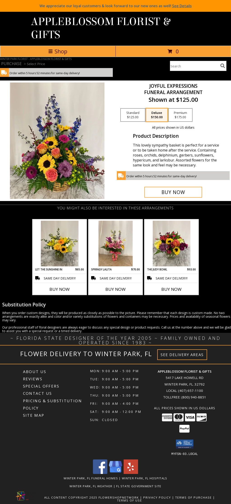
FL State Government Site (138, 486)
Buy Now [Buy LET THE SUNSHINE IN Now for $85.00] (59, 289)
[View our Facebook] (100, 472)
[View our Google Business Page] (115, 472)
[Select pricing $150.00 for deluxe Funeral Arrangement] (156, 115)
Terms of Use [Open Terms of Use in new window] (129, 500)
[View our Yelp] (131, 472)
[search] (222, 65)
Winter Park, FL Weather (90, 486)
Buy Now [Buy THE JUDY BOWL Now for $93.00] (171, 289)
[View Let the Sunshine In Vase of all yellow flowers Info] (60, 243)
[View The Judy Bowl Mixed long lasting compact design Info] (171, 243)
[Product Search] (194, 66)
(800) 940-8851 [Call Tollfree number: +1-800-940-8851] (193, 397)
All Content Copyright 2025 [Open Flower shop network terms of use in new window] (70, 497)
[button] (184, 444)
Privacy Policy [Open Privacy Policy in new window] (157, 497)
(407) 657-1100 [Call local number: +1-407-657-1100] (190, 390)
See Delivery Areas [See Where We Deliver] (182, 354)
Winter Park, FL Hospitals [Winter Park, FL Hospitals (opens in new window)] (144, 478)
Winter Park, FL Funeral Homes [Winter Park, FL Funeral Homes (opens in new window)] (91, 478)
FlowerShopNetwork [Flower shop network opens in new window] (119, 497)
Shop (57, 51)
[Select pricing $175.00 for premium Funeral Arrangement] (180, 115)
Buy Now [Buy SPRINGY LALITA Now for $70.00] (115, 289)
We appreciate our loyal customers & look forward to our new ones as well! (115, 5)
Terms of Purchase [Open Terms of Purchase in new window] (193, 497)
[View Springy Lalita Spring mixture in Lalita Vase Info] (115, 243)
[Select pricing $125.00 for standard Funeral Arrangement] (133, 115)
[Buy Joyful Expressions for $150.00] (173, 192)
